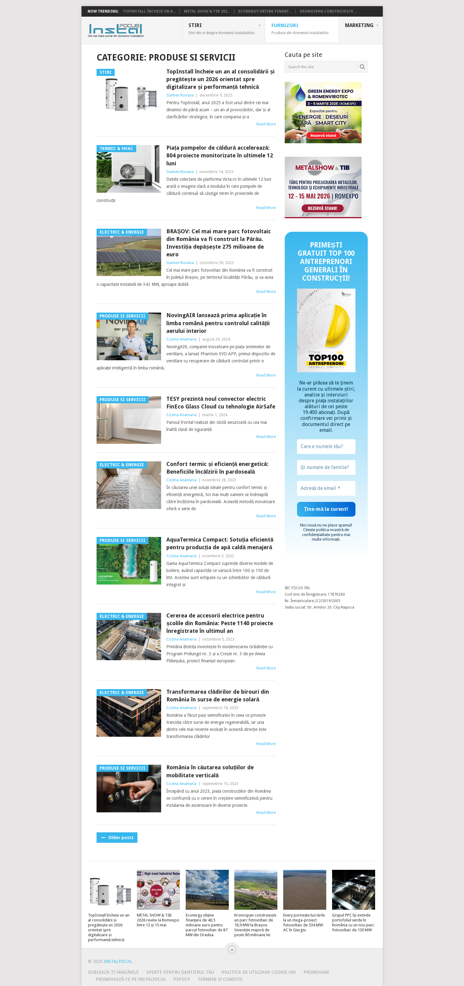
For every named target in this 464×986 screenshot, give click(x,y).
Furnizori (300, 28)
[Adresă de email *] (326, 488)
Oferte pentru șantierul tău (180, 972)
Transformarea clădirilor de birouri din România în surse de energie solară (217, 695)
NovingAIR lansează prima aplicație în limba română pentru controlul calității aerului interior (218, 323)
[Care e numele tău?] (326, 446)
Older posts (117, 837)
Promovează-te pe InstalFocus (131, 979)
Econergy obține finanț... (265, 11)
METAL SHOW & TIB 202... (207, 11)
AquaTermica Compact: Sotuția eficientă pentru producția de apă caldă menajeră (219, 543)
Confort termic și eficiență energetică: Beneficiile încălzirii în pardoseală (217, 468)
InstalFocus (129, 29)
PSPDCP (181, 979)
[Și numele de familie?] (326, 467)
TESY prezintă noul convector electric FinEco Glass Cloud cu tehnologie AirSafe (220, 403)
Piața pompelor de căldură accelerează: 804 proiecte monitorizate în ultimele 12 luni (219, 155)
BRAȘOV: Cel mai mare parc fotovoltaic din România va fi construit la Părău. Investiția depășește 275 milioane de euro (218, 243)
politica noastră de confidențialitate (325, 532)
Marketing (359, 25)
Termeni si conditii (220, 979)
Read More (266, 124)
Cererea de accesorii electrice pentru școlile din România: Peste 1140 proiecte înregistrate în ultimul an (219, 623)
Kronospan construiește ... (328, 11)
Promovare (316, 972)
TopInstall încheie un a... (149, 11)
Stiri (222, 28)
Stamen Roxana (180, 95)
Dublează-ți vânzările (113, 972)
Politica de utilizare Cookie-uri (259, 972)
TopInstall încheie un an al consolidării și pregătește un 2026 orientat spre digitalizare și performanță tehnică (220, 79)
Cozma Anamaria (181, 339)
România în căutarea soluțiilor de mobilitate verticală (210, 771)
